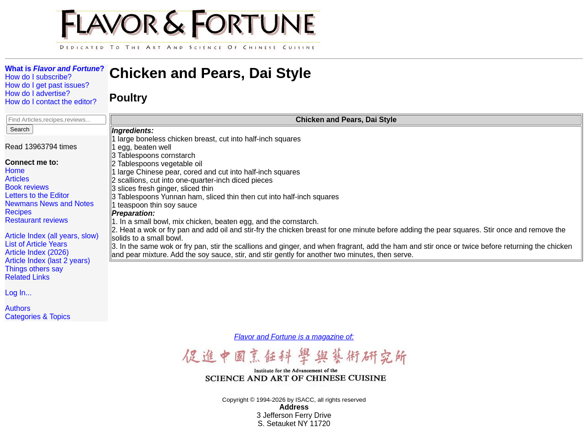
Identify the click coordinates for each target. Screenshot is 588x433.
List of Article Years (36, 244)
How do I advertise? (37, 93)
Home (15, 170)
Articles (17, 179)
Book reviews (27, 187)
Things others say (34, 269)
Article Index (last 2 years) (47, 260)
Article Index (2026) (37, 252)
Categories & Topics (37, 317)
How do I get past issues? (47, 85)
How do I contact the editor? (50, 102)
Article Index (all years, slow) (52, 236)
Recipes (18, 212)
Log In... (18, 293)
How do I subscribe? (38, 77)
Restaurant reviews (36, 220)
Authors (17, 308)
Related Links (27, 277)
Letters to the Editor (37, 195)
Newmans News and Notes (49, 204)
